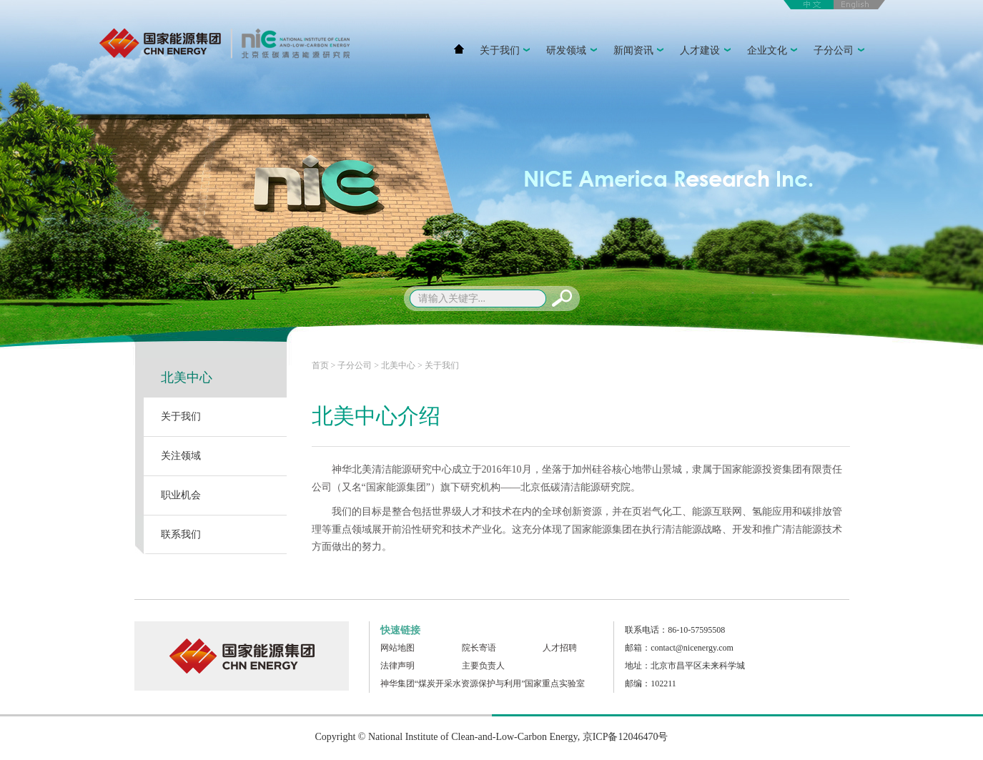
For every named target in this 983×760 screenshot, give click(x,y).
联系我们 (181, 534)
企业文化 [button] (774, 51)
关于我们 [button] (507, 51)
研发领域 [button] (573, 51)
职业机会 (181, 495)
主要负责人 (483, 666)
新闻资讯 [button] (640, 51)
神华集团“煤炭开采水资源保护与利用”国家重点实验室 (483, 683)
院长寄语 (479, 648)
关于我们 (181, 416)
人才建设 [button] (707, 51)
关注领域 (181, 455)
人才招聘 (560, 648)
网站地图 (397, 648)
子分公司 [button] (841, 51)
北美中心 (186, 377)
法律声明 (397, 666)
